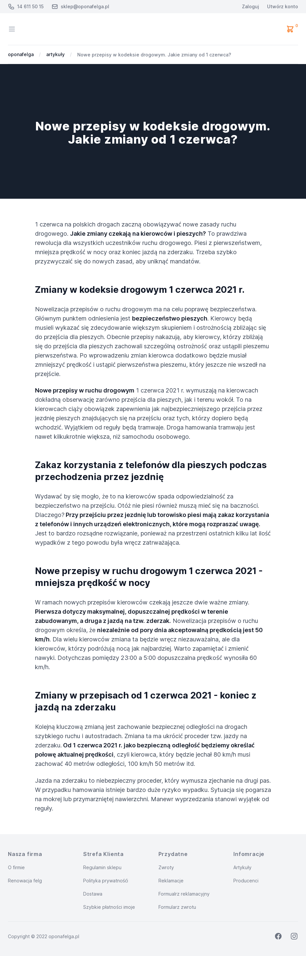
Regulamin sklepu (102, 867)
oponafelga (21, 54)
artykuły (55, 54)
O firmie (16, 867)
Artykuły (242, 867)
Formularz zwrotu (177, 907)
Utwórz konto (282, 6)
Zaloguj (250, 6)
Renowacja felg (25, 880)
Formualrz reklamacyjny (184, 894)
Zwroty (166, 867)
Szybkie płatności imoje (109, 907)
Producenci (245, 880)
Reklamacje (171, 880)
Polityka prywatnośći (105, 880)
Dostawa (92, 894)
